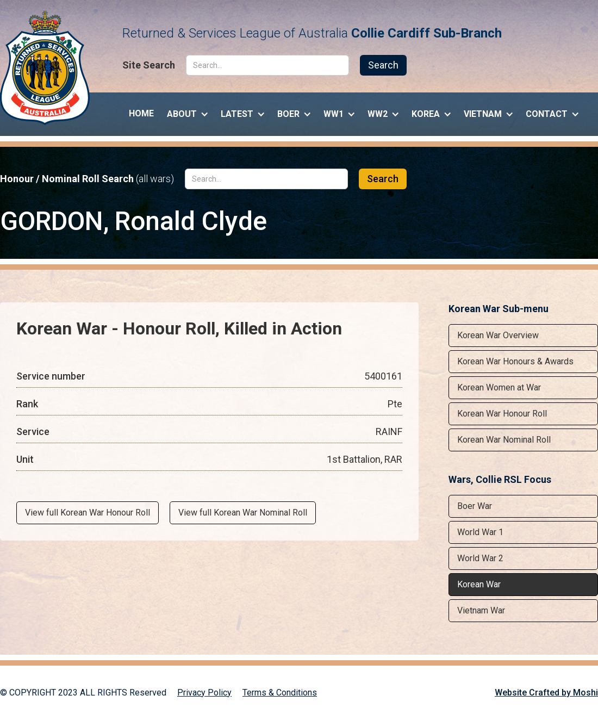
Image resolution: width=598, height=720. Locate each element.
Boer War (474, 506)
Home (141, 113)
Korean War (479, 584)
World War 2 (480, 558)
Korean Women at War (499, 387)
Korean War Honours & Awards (515, 361)
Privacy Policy (204, 692)
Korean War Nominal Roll (504, 440)
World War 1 (480, 532)
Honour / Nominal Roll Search (87, 178)
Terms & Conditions (279, 692)
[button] (187, 111)
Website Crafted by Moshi (546, 692)
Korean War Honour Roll (502, 413)
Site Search (148, 65)
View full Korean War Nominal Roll (242, 512)
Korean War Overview (498, 335)
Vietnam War (481, 610)
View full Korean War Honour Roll (87, 512)
